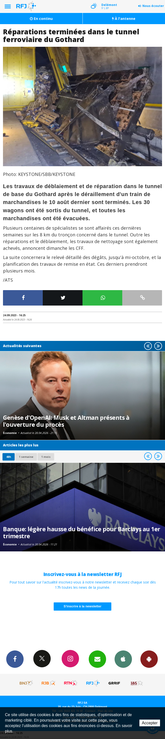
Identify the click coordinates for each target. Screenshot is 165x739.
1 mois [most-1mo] (45, 457)
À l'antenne (123, 18)
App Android (149, 658)
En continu (41, 18)
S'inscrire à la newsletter (82, 606)
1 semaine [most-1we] (26, 457)
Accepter (150, 723)
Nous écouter (153, 6)
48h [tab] (8, 457)
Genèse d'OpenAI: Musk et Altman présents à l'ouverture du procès (66, 421)
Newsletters (97, 658)
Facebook (15, 658)
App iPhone (123, 658)
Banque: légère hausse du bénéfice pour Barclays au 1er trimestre (81, 532)
